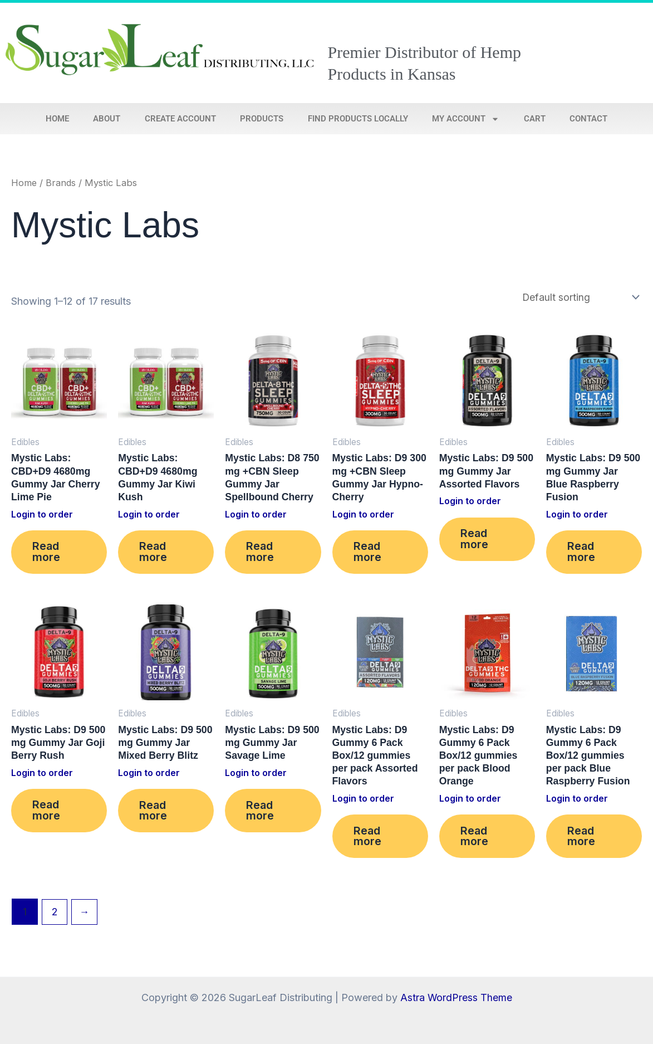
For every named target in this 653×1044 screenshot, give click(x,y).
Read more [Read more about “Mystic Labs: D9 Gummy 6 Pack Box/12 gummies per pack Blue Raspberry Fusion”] (582, 840)
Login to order (42, 515)
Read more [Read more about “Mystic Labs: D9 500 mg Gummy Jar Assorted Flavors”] (475, 540)
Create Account (180, 119)
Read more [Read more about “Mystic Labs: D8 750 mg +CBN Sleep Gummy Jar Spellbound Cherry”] (261, 553)
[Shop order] (579, 297)
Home (57, 119)
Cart (535, 119)
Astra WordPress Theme (456, 997)
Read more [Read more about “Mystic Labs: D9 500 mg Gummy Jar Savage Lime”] (261, 814)
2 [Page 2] (55, 915)
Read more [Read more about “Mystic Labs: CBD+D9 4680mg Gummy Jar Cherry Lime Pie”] (47, 553)
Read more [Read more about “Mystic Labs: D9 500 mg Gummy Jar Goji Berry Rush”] (47, 814)
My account (465, 119)
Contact (588, 119)
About (106, 119)
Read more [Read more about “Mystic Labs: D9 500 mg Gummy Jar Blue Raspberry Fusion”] (582, 553)
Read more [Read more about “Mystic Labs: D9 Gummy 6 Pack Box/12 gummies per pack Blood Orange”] (475, 840)
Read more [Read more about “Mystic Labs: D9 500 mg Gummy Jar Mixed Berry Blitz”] (154, 814)
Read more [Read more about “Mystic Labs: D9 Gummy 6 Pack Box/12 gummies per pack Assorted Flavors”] (368, 840)
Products (261, 119)
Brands (61, 182)
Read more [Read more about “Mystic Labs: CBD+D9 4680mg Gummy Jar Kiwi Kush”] (154, 553)
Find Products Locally (358, 119)
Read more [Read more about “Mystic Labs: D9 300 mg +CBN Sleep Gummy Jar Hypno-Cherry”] (368, 553)
